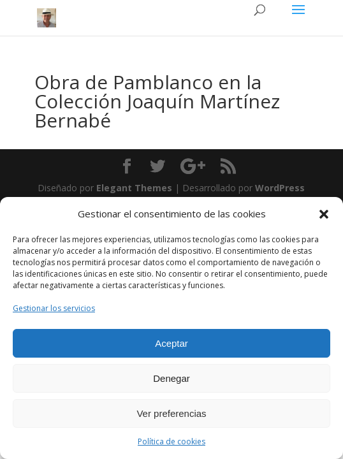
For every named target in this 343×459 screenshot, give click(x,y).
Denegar (171, 378)
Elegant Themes (134, 188)
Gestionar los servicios (54, 308)
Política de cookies (171, 441)
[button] (323, 214)
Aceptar (171, 343)
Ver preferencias (171, 413)
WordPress (280, 188)
